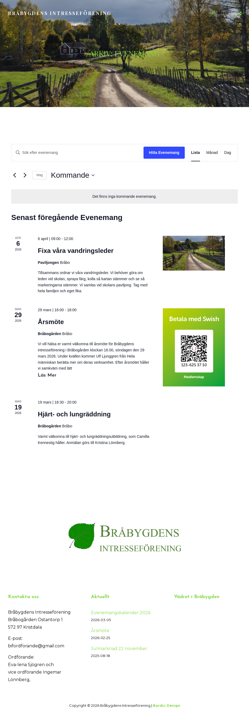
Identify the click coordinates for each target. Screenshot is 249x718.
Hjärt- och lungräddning (74, 414)
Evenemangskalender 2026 (120, 612)
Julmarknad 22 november (119, 648)
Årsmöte (51, 321)
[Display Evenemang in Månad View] (212, 152)
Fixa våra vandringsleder (76, 250)
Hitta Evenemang (164, 152)
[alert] (124, 196)
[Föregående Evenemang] (14, 175)
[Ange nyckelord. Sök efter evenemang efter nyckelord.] (78, 152)
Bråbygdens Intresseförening (59, 13)
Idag (39, 175)
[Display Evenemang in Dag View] (227, 152)
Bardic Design (166, 705)
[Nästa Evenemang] (25, 175)
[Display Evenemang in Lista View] (195, 152)
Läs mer (49, 374)
